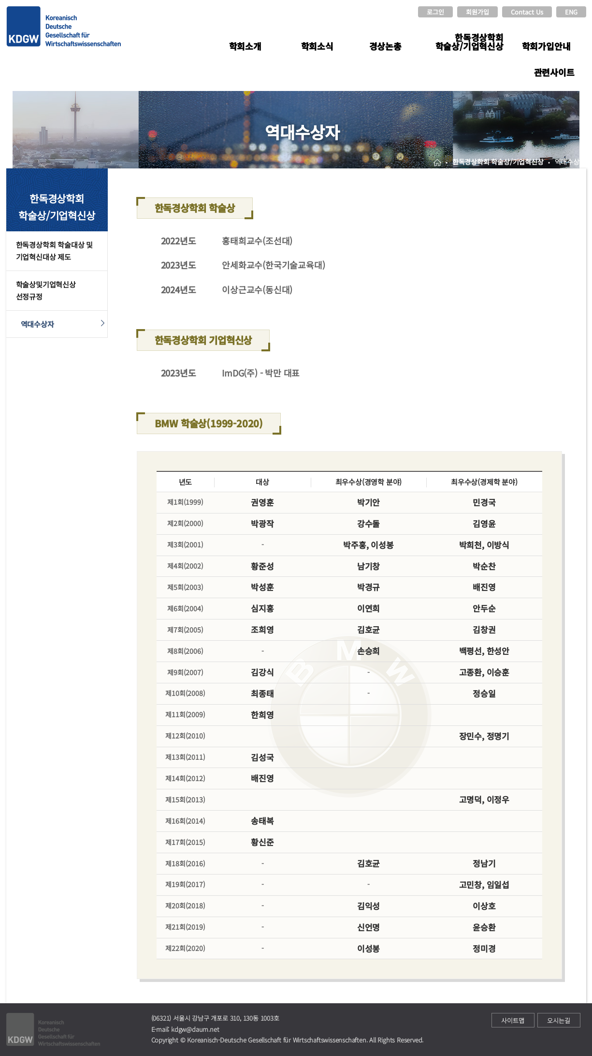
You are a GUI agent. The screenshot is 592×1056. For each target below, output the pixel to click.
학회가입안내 (546, 46)
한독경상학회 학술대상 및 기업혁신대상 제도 (54, 251)
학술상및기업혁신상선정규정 (46, 290)
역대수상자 (37, 324)
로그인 (435, 11)
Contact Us (527, 11)
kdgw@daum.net (195, 1029)
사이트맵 (512, 1020)
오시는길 (558, 1020)
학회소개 (245, 46)
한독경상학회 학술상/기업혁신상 (469, 41)
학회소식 (317, 46)
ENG (571, 11)
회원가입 (477, 11)
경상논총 (385, 46)
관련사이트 (554, 72)
